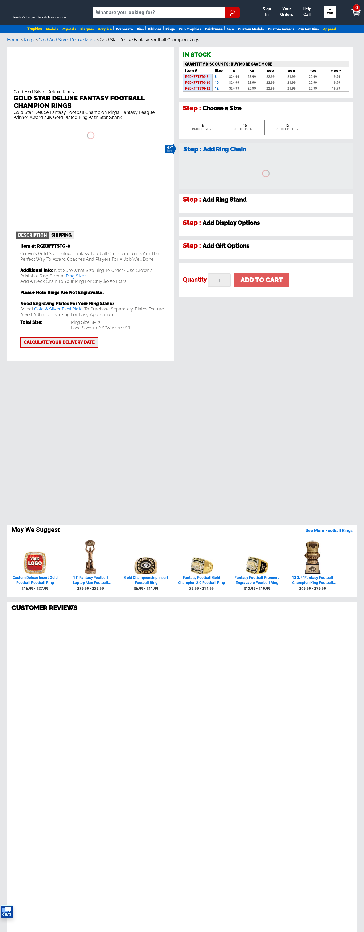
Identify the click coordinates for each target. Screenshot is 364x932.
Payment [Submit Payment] (263, 3)
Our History (105, 750)
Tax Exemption (108, 788)
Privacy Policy (276, 708)
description (32, 217)
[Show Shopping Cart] (314, 5)
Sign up (330, 696)
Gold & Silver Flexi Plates (59, 291)
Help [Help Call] (285, 3)
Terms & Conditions (79, 868)
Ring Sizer (76, 258)
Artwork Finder (317, 756)
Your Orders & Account (224, 3)
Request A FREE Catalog (28, 788)
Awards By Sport (21, 756)
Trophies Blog (18, 782)
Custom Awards (281, 41)
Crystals (69, 41)
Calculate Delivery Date (214, 743)
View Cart (347, 6)
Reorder (189, 3)
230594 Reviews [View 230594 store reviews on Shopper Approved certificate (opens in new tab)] (45, 501)
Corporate (124, 41)
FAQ (98, 766)
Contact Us (105, 799)
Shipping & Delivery (113, 772)
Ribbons (154, 41)
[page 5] (70, 647)
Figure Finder (316, 745)
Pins (140, 41)
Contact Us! (229, 730)
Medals (52, 41)
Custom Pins (308, 41)
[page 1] (22, 647)
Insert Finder (315, 739)
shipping (61, 217)
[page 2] (35, 647)
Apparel (330, 41)
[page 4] (58, 647)
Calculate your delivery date (59, 324)
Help (98, 804)
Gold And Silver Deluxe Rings (67, 60)
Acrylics (105, 41)
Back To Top (182, 668)
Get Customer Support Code (219, 736)
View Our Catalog (22, 777)
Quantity (195, 300)
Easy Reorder (107, 782)
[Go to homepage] (41, 23)
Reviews (102, 761)
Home (13, 60)
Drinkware (213, 41)
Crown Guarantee (111, 756)
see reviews (121, 717)
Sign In (170, 3)
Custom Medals (251, 41)
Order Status (106, 777)
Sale (230, 41)
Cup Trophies (190, 41)
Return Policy (107, 793)
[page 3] (47, 647)
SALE (10, 772)
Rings (170, 41)
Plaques (87, 41)
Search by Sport (329, 23)
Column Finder (317, 761)
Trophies (34, 41)
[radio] (182, 477)
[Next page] (82, 647)
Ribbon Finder (316, 750)
